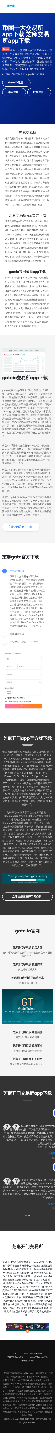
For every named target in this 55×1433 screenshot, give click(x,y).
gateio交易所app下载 (39, 1357)
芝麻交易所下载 (27, 1360)
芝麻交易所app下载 (15, 1357)
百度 (14, 1353)
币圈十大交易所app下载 (32, 1353)
